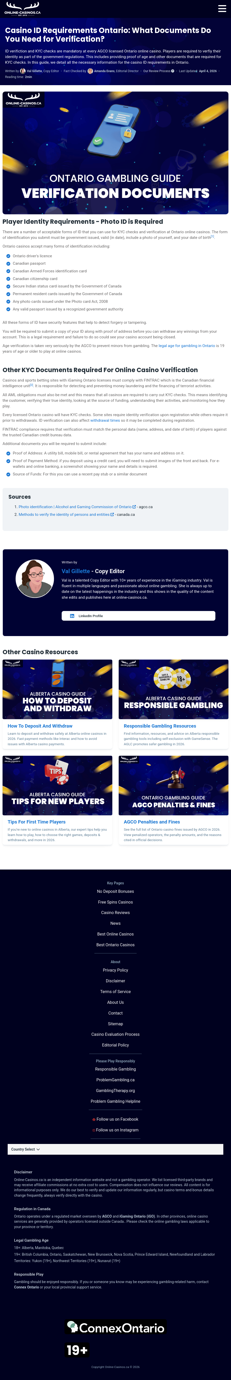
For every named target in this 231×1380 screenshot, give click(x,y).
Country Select (25, 1149)
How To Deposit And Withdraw (40, 726)
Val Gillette (76, 571)
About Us (115, 1002)
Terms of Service (115, 991)
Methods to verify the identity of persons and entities (66, 514)
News (115, 923)
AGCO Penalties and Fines (152, 822)
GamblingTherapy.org (115, 1090)
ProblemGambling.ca (115, 1079)
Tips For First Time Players (36, 822)
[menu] (222, 9)
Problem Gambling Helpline (115, 1101)
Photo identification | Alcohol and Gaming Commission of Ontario (77, 507)
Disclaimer (115, 980)
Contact (115, 1013)
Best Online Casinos (115, 934)
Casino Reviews (115, 912)
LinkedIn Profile (86, 616)
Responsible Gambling (115, 1069)
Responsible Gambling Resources (160, 726)
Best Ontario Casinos (115, 944)
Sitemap (115, 1023)
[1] (212, 236)
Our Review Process (158, 71)
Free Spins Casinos (115, 902)
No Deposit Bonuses (115, 891)
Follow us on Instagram (116, 1130)
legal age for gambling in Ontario (187, 345)
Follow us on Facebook (115, 1119)
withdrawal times (105, 420)
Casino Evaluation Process (115, 1034)
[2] (31, 385)
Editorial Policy (115, 1045)
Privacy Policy (115, 970)
